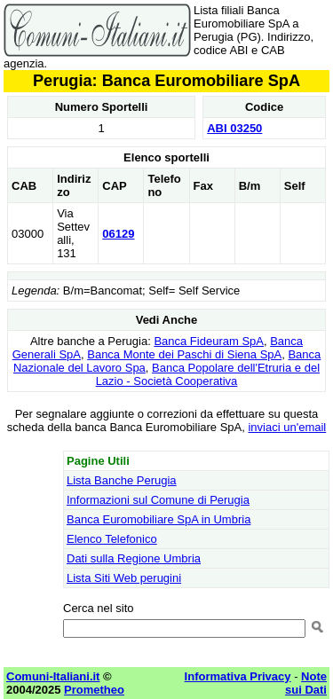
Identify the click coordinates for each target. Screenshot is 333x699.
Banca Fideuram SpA (209, 341)
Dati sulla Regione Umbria (134, 558)
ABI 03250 (234, 128)
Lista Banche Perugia (122, 480)
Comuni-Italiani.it (52, 676)
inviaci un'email (287, 427)
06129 (118, 233)
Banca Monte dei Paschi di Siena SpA (184, 354)
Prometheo (94, 689)
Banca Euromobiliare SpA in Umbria (158, 519)
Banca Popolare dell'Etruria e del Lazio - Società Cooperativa (208, 374)
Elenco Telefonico (112, 539)
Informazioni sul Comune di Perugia (158, 500)
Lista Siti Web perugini (124, 578)
